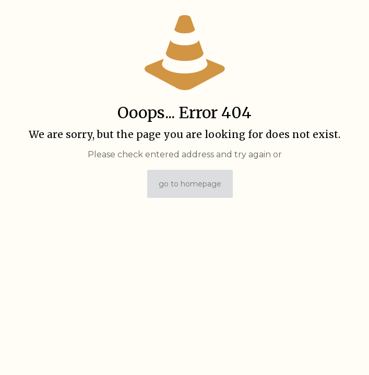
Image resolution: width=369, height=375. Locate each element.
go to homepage (190, 184)
